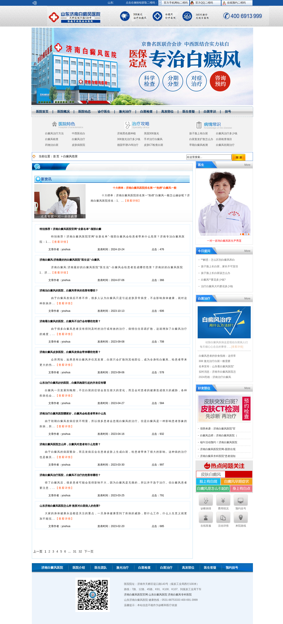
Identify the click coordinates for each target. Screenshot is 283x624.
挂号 (228, 111)
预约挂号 (241, 502)
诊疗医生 (104, 111)
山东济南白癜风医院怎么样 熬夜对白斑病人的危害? (70, 505)
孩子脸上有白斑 (198, 133)
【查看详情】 (132, 200)
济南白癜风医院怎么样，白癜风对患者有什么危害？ (70, 444)
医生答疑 (188, 111)
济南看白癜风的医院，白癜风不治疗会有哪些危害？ (70, 321)
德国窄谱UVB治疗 (128, 144)
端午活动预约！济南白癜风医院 (218, 442)
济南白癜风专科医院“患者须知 (217, 456)
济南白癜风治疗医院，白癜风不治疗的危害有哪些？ (70, 475)
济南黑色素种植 (126, 133)
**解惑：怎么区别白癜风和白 (218, 259)
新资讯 (46, 179)
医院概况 (63, 111)
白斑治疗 (204, 298)
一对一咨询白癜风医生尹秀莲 (224, 240)
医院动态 (84, 111)
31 (74, 551)
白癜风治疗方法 (54, 133)
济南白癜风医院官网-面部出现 (217, 449)
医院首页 (42, 111)
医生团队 (100, 567)
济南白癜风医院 (52, 567)
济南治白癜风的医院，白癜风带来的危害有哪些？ (69, 290)
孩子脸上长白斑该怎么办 (215, 273)
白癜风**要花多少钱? (213, 279)
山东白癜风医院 (158, 594)
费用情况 (223, 502)
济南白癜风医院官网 (136, 594)
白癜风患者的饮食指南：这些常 (217, 355)
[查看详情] (237, 346)
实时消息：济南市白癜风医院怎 (217, 371)
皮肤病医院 (78, 144)
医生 (201, 165)
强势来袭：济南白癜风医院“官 (217, 428)
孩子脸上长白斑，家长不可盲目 (219, 266)
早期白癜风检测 (198, 144)
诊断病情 (206, 502)
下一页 (89, 551)
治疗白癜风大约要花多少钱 (217, 286)
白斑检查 (146, 111)
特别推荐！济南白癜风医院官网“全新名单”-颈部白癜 (70, 229)
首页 (57, 156)
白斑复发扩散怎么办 (201, 139)
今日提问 (204, 251)
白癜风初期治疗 (225, 144)
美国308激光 (151, 133)
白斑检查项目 (224, 139)
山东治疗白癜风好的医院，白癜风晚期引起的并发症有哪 (73, 382)
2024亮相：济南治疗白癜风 (215, 377)
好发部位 (204, 388)
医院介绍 (79, 567)
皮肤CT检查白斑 (153, 144)
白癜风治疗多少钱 (226, 133)
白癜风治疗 (78, 139)
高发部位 (167, 111)
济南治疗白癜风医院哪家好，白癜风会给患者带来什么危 (73, 413)
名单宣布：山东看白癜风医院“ (216, 366)
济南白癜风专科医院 (180, 594)
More (247, 164)
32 (80, 551)
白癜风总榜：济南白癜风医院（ (218, 435)
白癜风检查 (51, 139)
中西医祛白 (78, 133)
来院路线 (241, 519)
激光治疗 (125, 111)
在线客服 (206, 519)
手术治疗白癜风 (153, 139)
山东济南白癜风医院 (77, 16)
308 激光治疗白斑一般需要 (214, 361)
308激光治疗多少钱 (128, 139)
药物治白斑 (51, 144)
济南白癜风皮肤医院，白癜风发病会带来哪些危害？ (70, 352)
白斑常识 (210, 111)
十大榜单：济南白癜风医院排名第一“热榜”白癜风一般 (144, 187)
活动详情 (223, 519)
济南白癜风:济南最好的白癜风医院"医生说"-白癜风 (69, 259)
